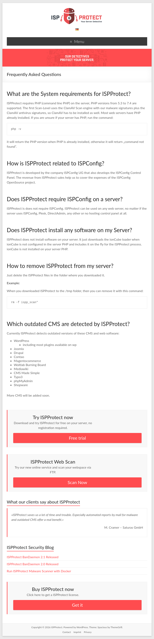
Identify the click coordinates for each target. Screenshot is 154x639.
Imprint (77, 632)
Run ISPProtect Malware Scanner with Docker (39, 571)
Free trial (77, 438)
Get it (77, 605)
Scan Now (77, 482)
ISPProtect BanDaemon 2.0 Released (33, 564)
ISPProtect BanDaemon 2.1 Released (33, 557)
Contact (66, 632)
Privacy (87, 632)
